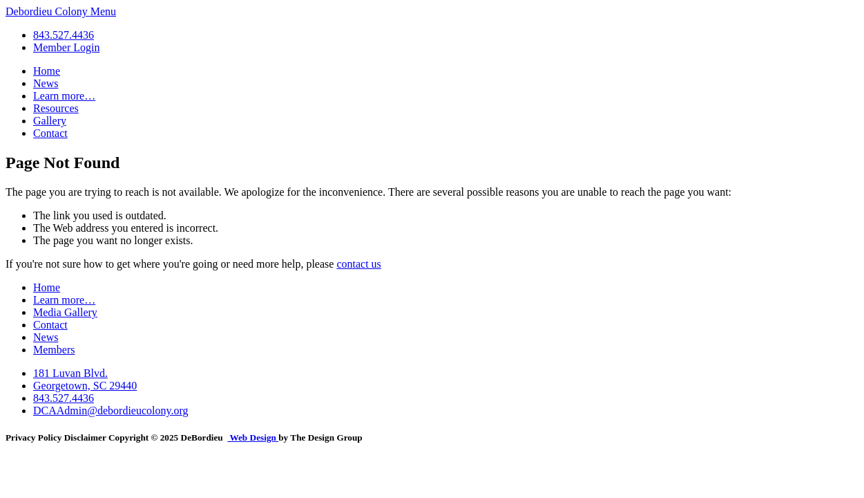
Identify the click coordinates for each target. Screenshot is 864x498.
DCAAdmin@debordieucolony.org (110, 410)
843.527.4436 (63, 35)
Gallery (49, 121)
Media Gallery (65, 312)
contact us (358, 264)
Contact (50, 133)
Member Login (66, 47)
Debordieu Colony (48, 11)
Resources (56, 108)
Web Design (252, 437)
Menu (103, 11)
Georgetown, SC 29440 (85, 385)
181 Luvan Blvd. (70, 373)
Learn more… (64, 96)
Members (54, 350)
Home (46, 71)
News (45, 83)
